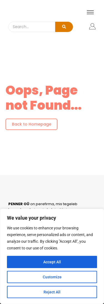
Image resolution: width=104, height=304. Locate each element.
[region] (52, 256)
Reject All (52, 292)
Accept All (52, 262)
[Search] (31, 27)
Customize (52, 277)
